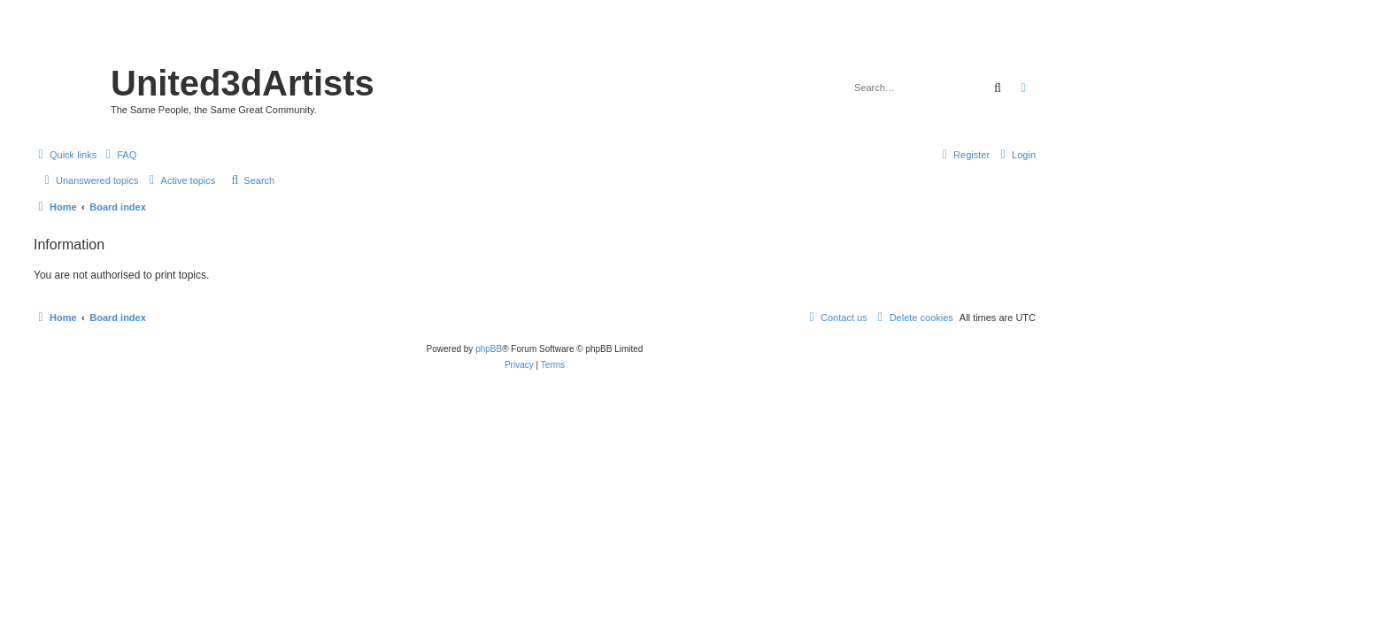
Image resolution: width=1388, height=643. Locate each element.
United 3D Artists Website (534, 39)
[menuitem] (118, 154)
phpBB (488, 349)
